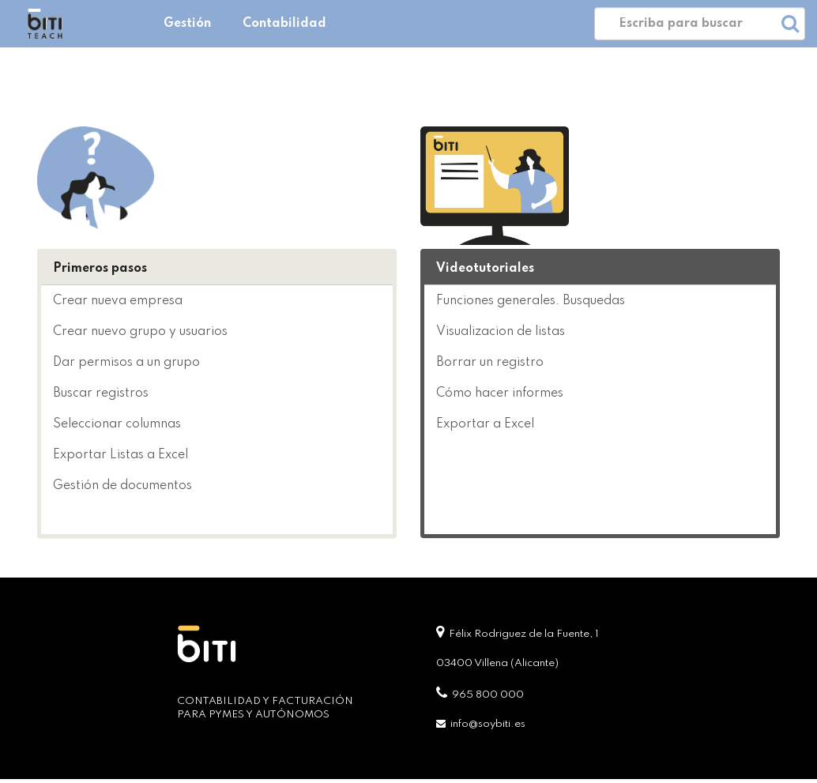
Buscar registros (101, 393)
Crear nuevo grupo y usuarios (140, 332)
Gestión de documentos (122, 486)
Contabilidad (284, 23)
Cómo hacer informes (499, 393)
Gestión (187, 23)
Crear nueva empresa (118, 301)
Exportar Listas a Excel (120, 455)
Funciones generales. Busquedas (530, 301)
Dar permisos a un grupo (126, 362)
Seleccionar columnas (117, 424)
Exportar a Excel (485, 424)
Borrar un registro (490, 362)
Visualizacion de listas (500, 332)
